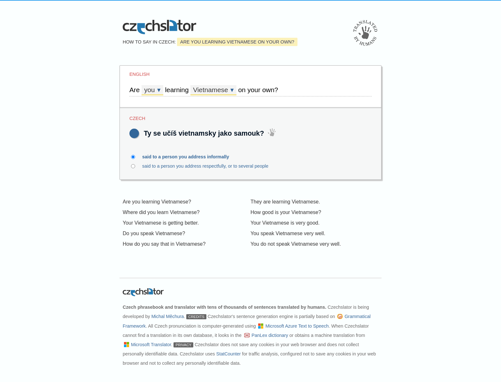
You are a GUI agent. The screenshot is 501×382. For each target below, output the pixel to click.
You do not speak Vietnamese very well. (295, 244)
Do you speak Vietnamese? (154, 233)
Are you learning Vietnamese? (157, 201)
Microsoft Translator (151, 344)
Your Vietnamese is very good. (285, 223)
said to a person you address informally (189, 157)
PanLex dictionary (269, 335)
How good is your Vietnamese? (285, 212)
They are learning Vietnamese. (285, 201)
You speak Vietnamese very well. (287, 233)
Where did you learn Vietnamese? (161, 212)
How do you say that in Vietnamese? (164, 244)
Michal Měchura (167, 316)
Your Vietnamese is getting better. (161, 223)
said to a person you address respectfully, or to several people (218, 166)
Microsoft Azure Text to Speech (297, 326)
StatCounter (228, 353)
